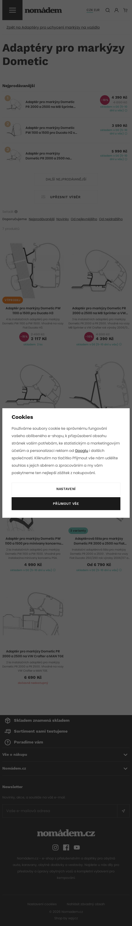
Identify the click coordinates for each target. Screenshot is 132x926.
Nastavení (66, 489)
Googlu (112, 450)
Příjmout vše (66, 504)
